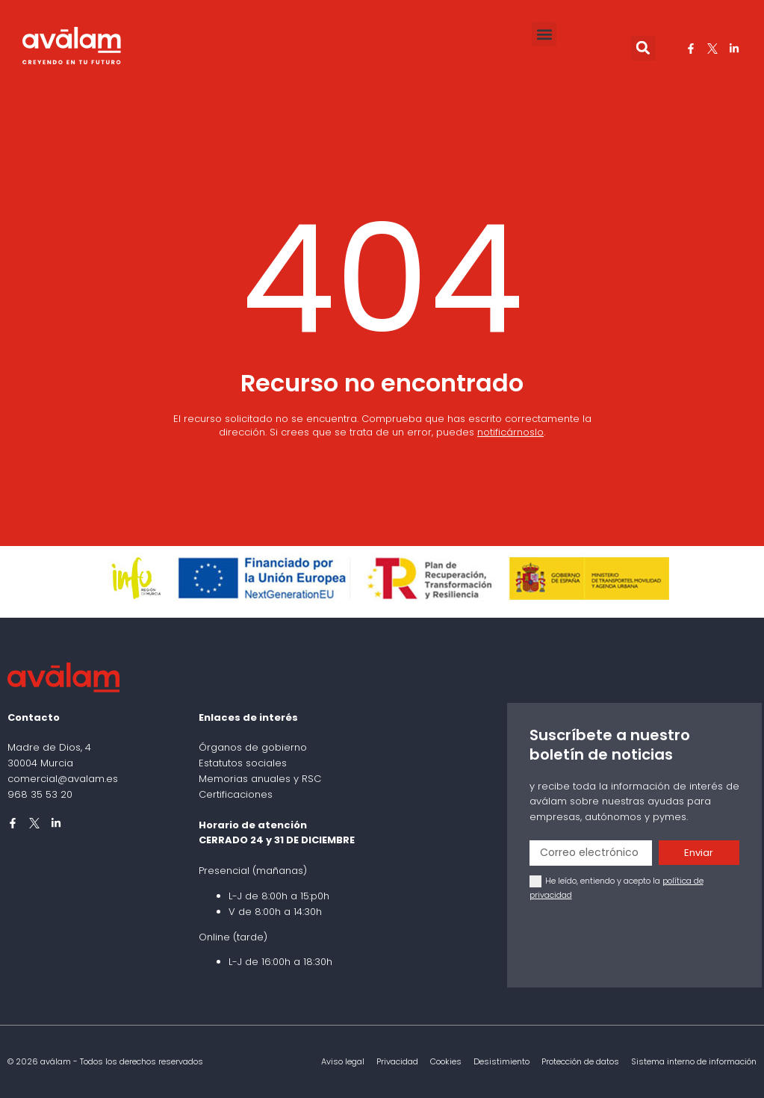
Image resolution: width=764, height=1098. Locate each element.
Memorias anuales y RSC (260, 779)
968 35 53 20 (39, 794)
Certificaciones (236, 794)
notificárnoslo (510, 432)
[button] (544, 34)
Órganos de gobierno (253, 747)
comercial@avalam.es (62, 779)
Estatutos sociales (243, 763)
